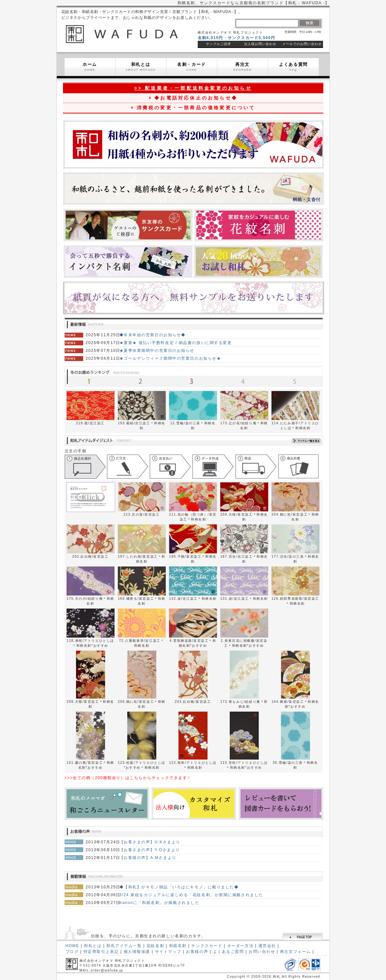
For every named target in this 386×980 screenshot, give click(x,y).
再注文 (242, 66)
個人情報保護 (137, 951)
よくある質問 (293, 66)
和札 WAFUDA (122, 33)
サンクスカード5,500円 (251, 38)
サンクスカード (206, 945)
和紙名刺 (178, 945)
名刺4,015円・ (213, 38)
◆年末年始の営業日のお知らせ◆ (152, 335)
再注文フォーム (295, 951)
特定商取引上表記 (101, 951)
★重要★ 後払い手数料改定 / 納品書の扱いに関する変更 (175, 342)
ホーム (90, 66)
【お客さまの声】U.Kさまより (149, 842)
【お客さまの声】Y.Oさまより (149, 850)
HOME (72, 945)
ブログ (72, 951)
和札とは (141, 66)
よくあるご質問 (228, 951)
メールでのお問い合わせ (302, 44)
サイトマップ (168, 951)
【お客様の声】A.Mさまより (148, 857)
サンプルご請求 (218, 44)
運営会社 (267, 945)
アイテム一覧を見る (302, 440)
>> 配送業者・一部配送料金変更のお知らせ (193, 88)
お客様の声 (197, 951)
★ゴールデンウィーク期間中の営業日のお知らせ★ (170, 358)
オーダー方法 (240, 945)
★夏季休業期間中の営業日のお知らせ (157, 350)
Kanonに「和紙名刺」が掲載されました (159, 902)
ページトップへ (302, 936)
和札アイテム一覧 (124, 945)
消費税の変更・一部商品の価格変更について (193, 107)
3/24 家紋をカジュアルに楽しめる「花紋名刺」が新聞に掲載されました (191, 895)
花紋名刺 (155, 945)
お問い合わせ (262, 951)
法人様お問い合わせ (260, 44)
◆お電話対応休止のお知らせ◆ (193, 97)
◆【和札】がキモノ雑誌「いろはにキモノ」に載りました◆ (179, 887)
